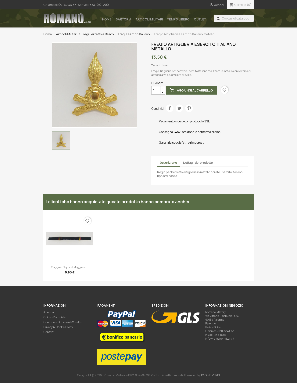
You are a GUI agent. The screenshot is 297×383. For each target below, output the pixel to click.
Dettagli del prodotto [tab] (198, 163)
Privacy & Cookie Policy (58, 327)
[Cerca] (234, 18)
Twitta (179, 108)
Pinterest (189, 108)
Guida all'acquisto (54, 317)
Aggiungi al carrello (191, 90)
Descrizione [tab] (168, 163)
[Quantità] (155, 90)
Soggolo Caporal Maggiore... (69, 267)
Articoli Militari (149, 19)
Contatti (48, 332)
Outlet (200, 19)
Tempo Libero (178, 19)
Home (106, 19)
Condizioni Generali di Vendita (62, 322)
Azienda (48, 312)
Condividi (170, 108)
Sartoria (123, 19)
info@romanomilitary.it (219, 338)
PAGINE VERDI (210, 375)
